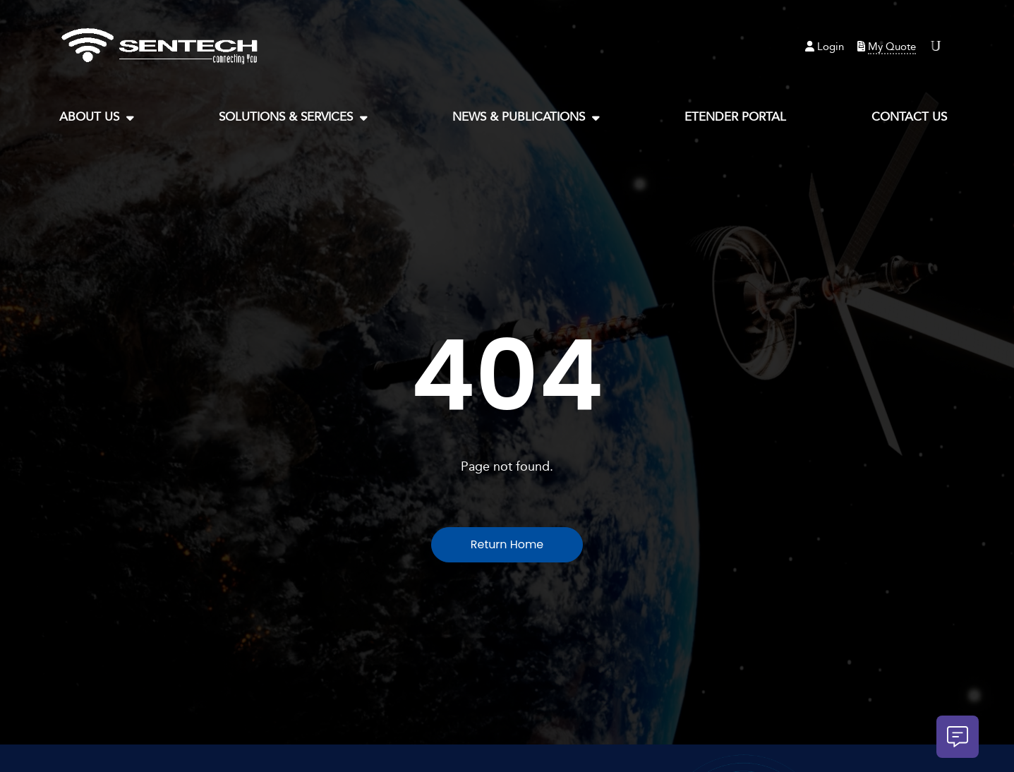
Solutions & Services (293, 117)
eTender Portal (735, 116)
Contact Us (909, 116)
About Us (96, 117)
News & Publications (526, 117)
